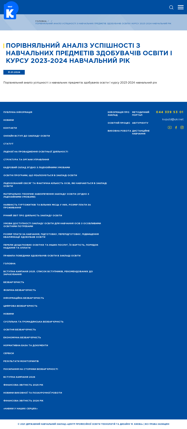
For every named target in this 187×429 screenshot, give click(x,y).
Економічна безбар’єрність (22, 338)
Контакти (10, 128)
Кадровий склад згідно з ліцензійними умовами (36, 168)
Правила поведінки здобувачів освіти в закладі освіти (42, 256)
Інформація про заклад (118, 113)
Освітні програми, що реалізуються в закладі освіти (40, 175)
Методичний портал (140, 113)
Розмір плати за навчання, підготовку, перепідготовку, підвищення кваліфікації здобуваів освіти (51, 235)
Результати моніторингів (21, 361)
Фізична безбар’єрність (19, 290)
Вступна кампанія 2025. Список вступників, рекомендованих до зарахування (48, 273)
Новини (8, 314)
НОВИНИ (8, 120)
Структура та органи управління (26, 160)
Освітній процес (119, 123)
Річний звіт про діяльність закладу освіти (32, 216)
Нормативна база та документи (25, 345)
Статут (8, 144)
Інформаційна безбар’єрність (23, 298)
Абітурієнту (140, 123)
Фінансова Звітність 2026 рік (23, 401)
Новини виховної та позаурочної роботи (32, 393)
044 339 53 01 (170, 112)
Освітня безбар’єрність (19, 330)
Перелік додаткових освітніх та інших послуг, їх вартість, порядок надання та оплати (50, 246)
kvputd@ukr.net (173, 119)
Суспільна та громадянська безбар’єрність (33, 322)
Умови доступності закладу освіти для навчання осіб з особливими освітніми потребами (52, 225)
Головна (40, 21)
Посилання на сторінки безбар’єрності (30, 369)
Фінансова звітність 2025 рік (23, 385)
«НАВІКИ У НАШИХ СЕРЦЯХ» (20, 409)
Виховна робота (119, 131)
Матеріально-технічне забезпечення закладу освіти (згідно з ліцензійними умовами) (46, 195)
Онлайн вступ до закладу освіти (26, 136)
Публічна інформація (17, 112)
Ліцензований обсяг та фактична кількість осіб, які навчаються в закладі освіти (55, 184)
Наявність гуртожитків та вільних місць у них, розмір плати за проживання (47, 206)
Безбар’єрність (13, 282)
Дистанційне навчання (141, 132)
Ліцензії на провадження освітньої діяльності (35, 152)
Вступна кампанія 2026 (19, 377)
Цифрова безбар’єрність (20, 306)
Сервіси (8, 353)
